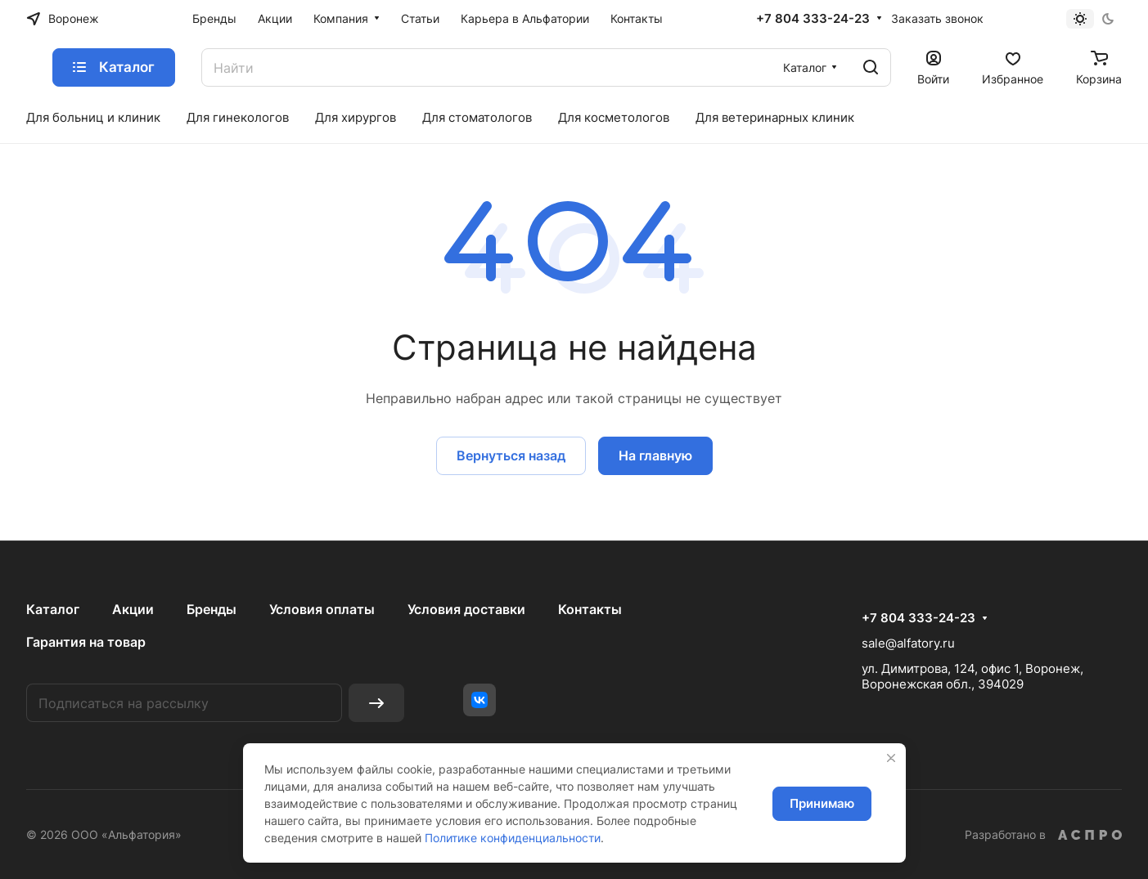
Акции (133, 609)
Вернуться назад (511, 455)
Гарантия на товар (86, 642)
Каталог (52, 609)
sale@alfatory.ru (908, 643)
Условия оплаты (322, 609)
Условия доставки (466, 609)
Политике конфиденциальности (513, 838)
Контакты (590, 609)
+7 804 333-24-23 (813, 18)
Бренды (211, 609)
